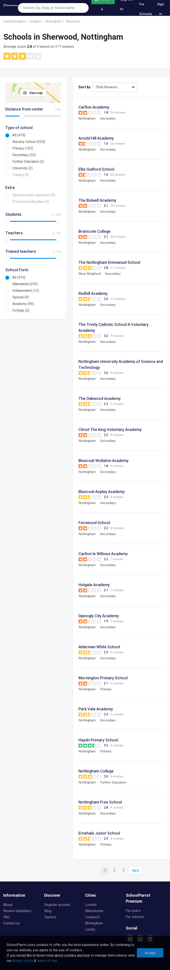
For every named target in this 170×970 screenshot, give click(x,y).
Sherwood (73, 21)
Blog (47, 911)
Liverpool (92, 917)
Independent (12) (25, 290)
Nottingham (53, 21)
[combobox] (53, 8)
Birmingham (94, 923)
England (35, 21)
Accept (150, 953)
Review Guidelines (17, 911)
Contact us (11, 923)
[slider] (21, 115)
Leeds (90, 929)
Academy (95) (23, 304)
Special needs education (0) (33, 195)
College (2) (20, 310)
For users (133, 910)
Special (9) (20, 297)
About (7, 904)
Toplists (50, 917)
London (91, 904)
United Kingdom (14, 21)
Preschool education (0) (30, 201)
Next (135, 870)
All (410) (18, 135)
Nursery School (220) (28, 141)
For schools (135, 917)
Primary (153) (22, 148)
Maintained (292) (25, 284)
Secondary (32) (24, 155)
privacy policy (22, 960)
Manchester (94, 911)
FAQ (6, 917)
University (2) (22, 168)
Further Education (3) (28, 161)
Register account (57, 904)
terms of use (47, 960)
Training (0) (20, 174)
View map (36, 93)
